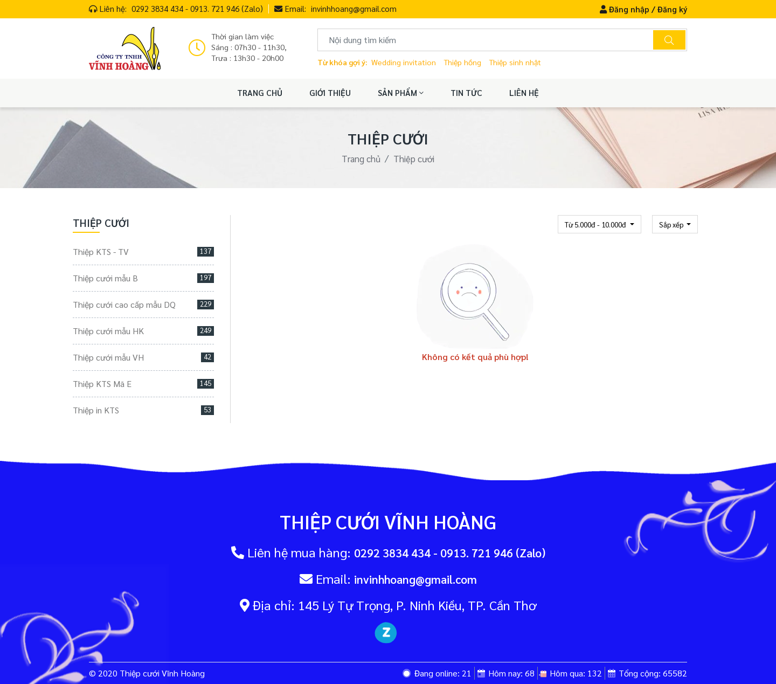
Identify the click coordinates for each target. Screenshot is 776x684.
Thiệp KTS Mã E (143, 383)
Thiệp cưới (413, 158)
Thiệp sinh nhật (515, 62)
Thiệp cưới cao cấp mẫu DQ (143, 304)
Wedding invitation (403, 62)
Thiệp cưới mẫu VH (143, 357)
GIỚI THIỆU (330, 92)
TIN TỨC (466, 92)
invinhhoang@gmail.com (354, 8)
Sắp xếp (672, 224)
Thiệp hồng (462, 62)
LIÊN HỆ (524, 92)
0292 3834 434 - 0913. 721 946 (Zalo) (197, 8)
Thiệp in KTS (143, 410)
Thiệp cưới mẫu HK (143, 330)
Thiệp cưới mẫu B (143, 278)
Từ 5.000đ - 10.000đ (596, 224)
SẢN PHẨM (401, 92)
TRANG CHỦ (259, 92)
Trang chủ (361, 158)
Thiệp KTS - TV (143, 251)
